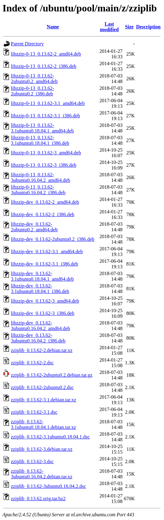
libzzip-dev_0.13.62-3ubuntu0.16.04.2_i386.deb (38, 338)
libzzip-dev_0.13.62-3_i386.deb (42, 313)
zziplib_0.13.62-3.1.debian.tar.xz (43, 399)
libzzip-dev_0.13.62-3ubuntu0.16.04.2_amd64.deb (40, 325)
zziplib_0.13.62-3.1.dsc (34, 412)
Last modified (109, 26)
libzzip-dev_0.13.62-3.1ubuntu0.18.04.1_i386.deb (40, 288)
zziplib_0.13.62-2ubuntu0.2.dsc (42, 387)
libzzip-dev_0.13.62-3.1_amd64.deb (47, 251)
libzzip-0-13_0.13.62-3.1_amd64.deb (48, 103)
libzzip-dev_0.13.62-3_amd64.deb (45, 301)
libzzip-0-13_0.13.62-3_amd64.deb (46, 152)
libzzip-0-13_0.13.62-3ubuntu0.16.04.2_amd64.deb (40, 177)
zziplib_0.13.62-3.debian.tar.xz (42, 449)
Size (129, 26)
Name (53, 26)
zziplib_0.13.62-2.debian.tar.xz (42, 350)
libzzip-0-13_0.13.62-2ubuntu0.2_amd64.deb (34, 78)
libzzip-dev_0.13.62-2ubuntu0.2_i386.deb (52, 239)
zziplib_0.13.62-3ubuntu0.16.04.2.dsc (48, 486)
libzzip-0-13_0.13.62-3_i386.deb (43, 165)
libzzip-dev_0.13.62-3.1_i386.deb (44, 263)
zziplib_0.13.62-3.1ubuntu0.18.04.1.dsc (50, 436)
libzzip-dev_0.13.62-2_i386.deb (42, 214)
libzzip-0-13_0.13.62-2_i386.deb (43, 66)
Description (148, 26)
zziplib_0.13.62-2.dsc (32, 362)
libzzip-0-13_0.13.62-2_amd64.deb (46, 54)
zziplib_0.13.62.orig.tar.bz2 (38, 498)
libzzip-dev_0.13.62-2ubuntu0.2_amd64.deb (34, 226)
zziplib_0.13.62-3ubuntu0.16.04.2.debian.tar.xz (41, 473)
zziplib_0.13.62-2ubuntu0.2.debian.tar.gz (51, 375)
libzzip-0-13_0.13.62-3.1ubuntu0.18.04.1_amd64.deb (42, 128)
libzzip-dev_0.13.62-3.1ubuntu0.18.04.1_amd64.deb (42, 276)
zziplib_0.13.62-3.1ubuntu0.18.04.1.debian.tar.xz (43, 424)
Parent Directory (27, 43)
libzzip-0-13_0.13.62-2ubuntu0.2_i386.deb (32, 91)
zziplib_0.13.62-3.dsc (32, 461)
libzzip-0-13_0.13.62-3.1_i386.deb (45, 115)
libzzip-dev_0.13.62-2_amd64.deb (45, 202)
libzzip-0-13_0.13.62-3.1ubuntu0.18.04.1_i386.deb (40, 140)
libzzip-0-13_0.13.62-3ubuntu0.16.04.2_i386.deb (38, 189)
